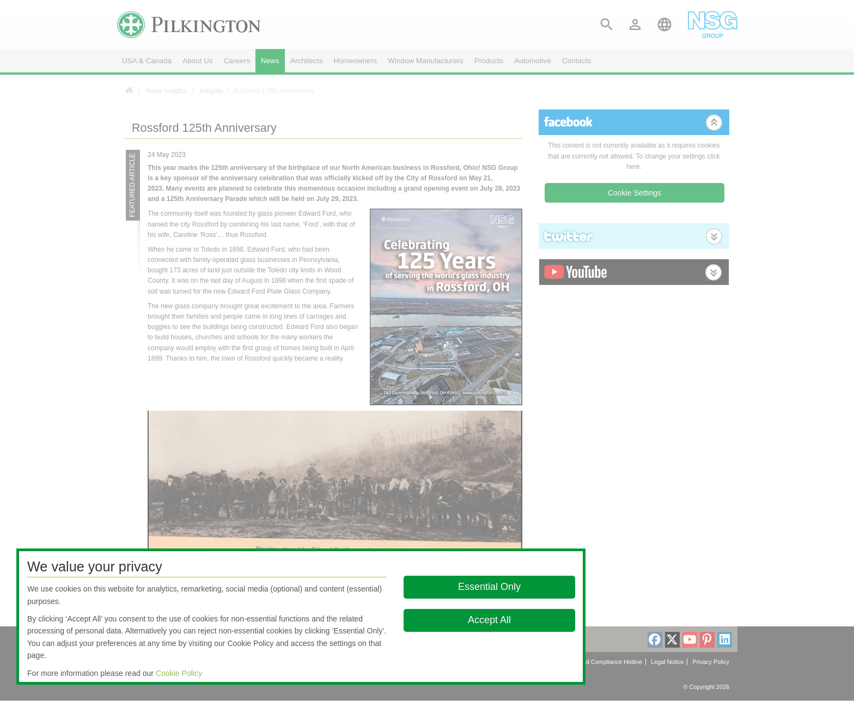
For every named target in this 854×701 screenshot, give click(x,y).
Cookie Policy (179, 673)
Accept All (489, 619)
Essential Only (489, 586)
